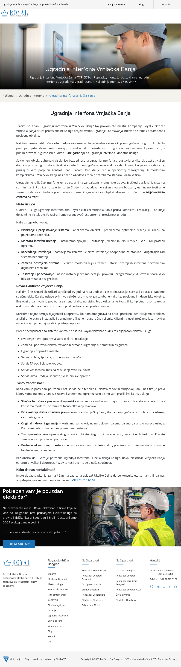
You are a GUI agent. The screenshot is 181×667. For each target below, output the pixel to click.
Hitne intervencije (57, 594)
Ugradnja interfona (31, 96)
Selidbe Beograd (90, 589)
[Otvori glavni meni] (178, 13)
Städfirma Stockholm (93, 600)
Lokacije (52, 610)
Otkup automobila (91, 584)
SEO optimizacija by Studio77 (140, 659)
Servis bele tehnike (58, 589)
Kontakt (52, 636)
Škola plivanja (123, 594)
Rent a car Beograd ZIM (94, 570)
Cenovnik (53, 599)
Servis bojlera (55, 620)
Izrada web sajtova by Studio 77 (49, 659)
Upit (50, 641)
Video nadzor (55, 626)
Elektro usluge (55, 584)
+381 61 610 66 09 (83, 480)
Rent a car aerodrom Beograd (126, 582)
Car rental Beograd (125, 570)
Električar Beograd (57, 579)
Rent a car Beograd (126, 575)
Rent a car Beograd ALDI (128, 589)
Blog (50, 631)
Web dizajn (16, 659)
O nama (52, 573)
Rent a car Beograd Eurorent (92, 577)
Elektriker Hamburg (126, 600)
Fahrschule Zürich (91, 605)
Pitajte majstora (56, 605)
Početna (8, 96)
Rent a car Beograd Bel (93, 594)
